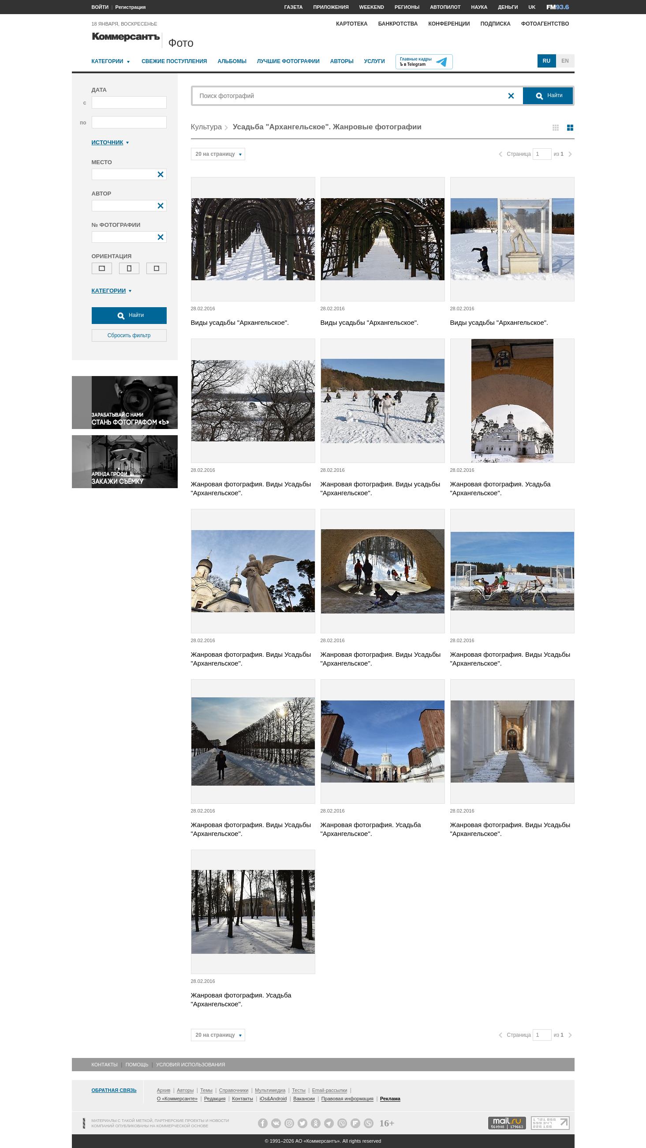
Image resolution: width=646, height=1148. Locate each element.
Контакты (105, 1064)
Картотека (352, 24)
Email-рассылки (329, 1090)
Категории (107, 61)
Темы (206, 1090)
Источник (110, 142)
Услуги (374, 61)
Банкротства (398, 24)
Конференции (449, 24)
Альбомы (231, 61)
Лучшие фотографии (288, 61)
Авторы (342, 61)
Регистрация (131, 7)
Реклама (390, 1098)
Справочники (234, 1090)
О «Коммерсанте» (177, 1098)
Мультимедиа (270, 1090)
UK (532, 7)
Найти (129, 315)
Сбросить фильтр (129, 335)
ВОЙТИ (100, 7)
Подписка (496, 24)
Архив (164, 1090)
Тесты (299, 1090)
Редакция (214, 1098)
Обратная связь (114, 1090)
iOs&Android (273, 1098)
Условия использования (190, 1064)
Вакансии (304, 1098)
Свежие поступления (174, 61)
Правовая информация (347, 1098)
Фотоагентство (545, 24)
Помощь (137, 1064)
